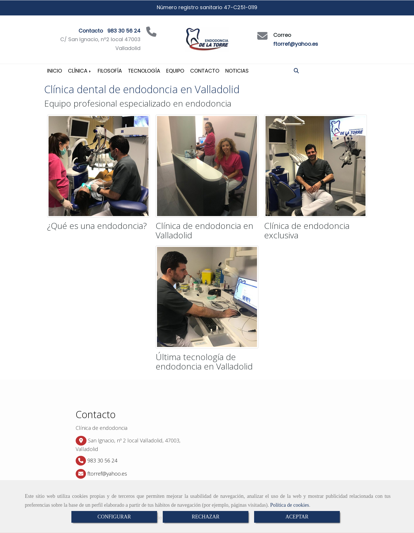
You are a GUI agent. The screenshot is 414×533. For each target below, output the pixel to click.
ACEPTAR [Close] (297, 517)
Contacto (204, 70)
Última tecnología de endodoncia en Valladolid (204, 361)
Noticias (237, 70)
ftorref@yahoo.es (295, 43)
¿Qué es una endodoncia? (97, 225)
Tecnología (144, 70)
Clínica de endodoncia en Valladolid (204, 230)
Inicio (54, 70)
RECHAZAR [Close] (205, 517)
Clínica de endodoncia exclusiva (306, 230)
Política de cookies (289, 505)
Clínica (80, 70)
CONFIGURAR (114, 517)
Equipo (175, 70)
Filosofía (110, 70)
